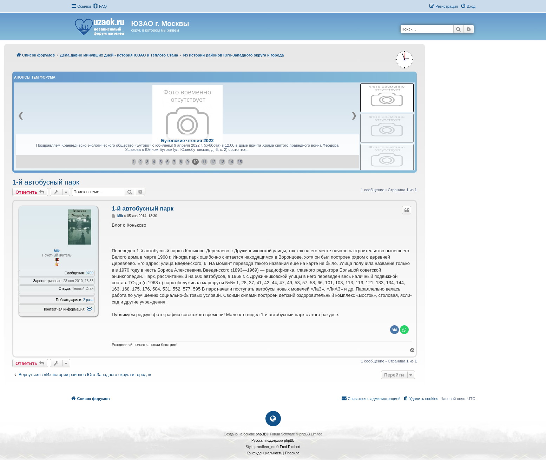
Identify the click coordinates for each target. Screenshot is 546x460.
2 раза (88, 300)
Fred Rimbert (290, 447)
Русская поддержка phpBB (273, 440)
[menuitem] (100, 6)
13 (222, 162)
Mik (57, 251)
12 (213, 162)
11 (204, 162)
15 (240, 162)
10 (195, 162)
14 (231, 162)
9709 (89, 273)
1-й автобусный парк (45, 182)
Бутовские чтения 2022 (187, 140)
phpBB (261, 434)
